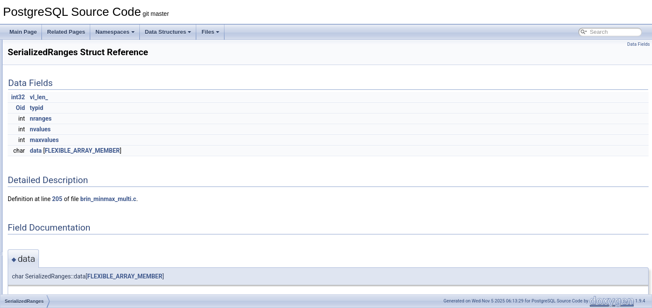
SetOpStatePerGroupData (58, 293)
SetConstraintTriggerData (57, 237)
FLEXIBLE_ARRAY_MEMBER (189, 150)
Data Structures (168, 32)
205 (164, 198)
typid (143, 107)
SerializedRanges (48, 171)
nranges (148, 118)
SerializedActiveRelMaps (56, 143)
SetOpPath (40, 275)
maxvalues (151, 139)
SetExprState (43, 246)
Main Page (23, 32)
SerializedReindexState (55, 181)
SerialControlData (48, 96)
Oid (127, 107)
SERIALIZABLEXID (50, 124)
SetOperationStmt (48, 265)
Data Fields (638, 44)
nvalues (147, 129)
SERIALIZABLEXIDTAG (55, 133)
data (143, 150)
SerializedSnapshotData (55, 190)
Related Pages (66, 32)
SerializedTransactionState (58, 199)
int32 (125, 97)
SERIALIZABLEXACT (53, 115)
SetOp (35, 256)
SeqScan (38, 49)
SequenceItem (44, 86)
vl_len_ (146, 97)
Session (37, 218)
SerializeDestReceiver (53, 162)
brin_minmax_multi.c (215, 198)
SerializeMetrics (46, 209)
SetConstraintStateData (55, 228)
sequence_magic (47, 77)
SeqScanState (44, 58)
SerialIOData (43, 105)
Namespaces (115, 32)
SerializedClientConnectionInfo (63, 152)
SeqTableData (44, 68)
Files (210, 32)
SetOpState (41, 284)
